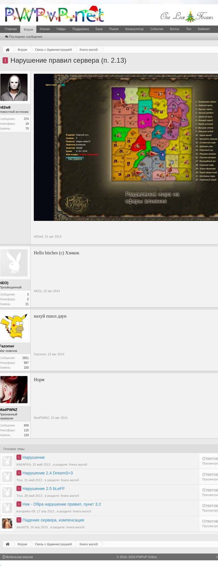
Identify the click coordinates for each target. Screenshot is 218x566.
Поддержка (80, 29)
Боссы (174, 29)
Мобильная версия (18, 557)
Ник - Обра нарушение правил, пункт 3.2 (61, 504)
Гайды (61, 29)
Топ (188, 29)
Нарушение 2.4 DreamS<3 (47, 473)
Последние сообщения (23, 36)
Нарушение (33, 457)
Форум (28, 29)
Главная (11, 29)
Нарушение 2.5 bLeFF (43, 488)
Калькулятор (134, 29)
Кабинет (204, 29)
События (156, 29)
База (99, 29)
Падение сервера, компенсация (53, 520)
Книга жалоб (78, 464)
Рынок (113, 29)
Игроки (45, 29)
